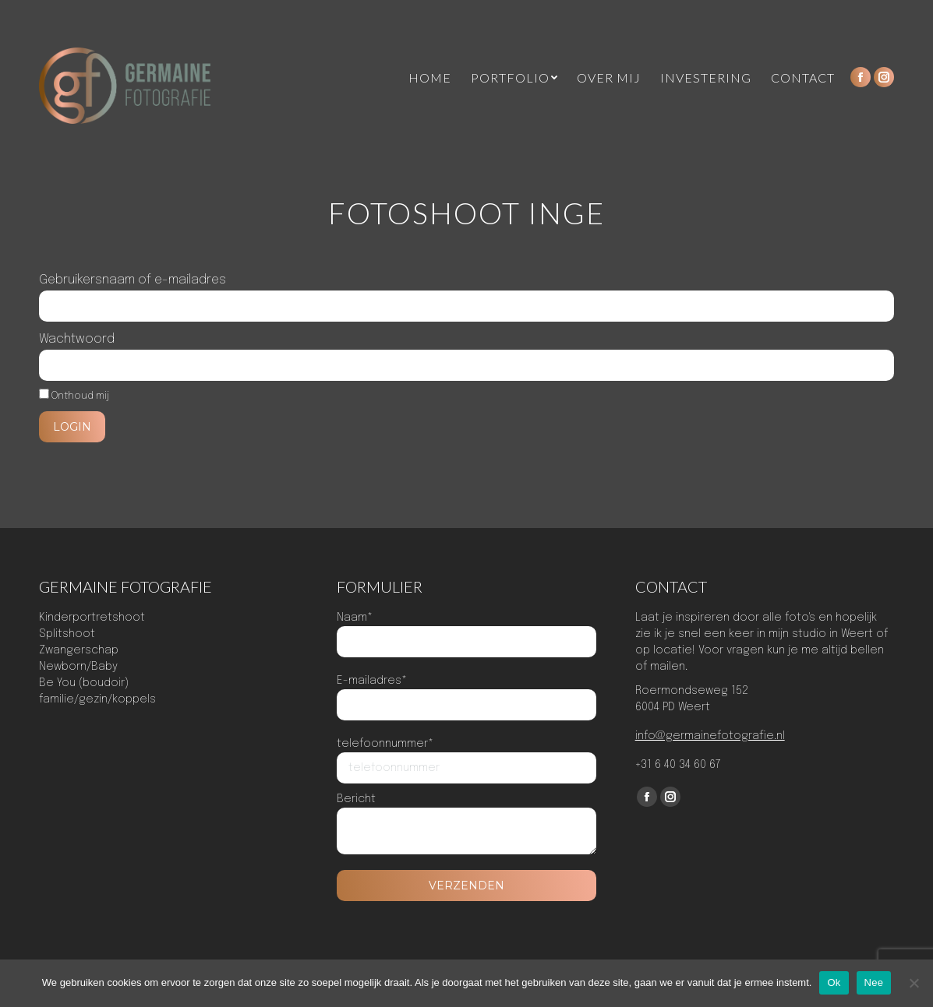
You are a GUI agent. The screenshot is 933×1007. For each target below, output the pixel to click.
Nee (874, 982)
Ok (833, 982)
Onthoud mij (74, 396)
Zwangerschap (78, 650)
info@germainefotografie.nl (710, 736)
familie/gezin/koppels (97, 699)
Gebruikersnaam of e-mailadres (132, 280)
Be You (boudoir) (84, 683)
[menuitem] (430, 78)
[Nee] (913, 983)
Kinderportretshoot (92, 617)
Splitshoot (67, 633)
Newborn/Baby (78, 666)
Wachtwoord (77, 339)
